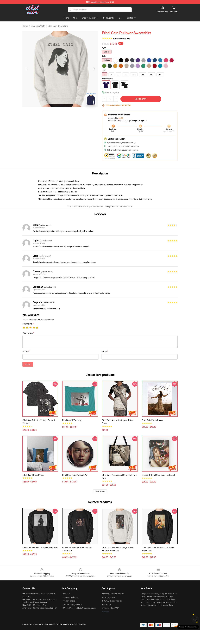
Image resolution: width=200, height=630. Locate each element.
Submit (28, 364)
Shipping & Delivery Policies (113, 594)
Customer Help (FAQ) (110, 608)
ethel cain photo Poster (152, 420)
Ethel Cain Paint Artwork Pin (74, 475)
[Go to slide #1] (53, 112)
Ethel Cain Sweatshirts (58, 26)
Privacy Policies (69, 601)
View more (100, 492)
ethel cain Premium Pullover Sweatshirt (40, 547)
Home (25, 26)
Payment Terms (108, 597)
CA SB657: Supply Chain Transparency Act (79, 608)
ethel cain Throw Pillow (33, 475)
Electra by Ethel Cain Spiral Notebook (158, 475)
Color (104, 56)
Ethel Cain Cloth (38, 26)
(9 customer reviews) (121, 39)
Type (104, 48)
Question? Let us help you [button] (188, 627)
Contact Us (106, 604)
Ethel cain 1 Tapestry (71, 420)
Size (103, 70)
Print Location (108, 78)
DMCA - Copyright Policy (72, 604)
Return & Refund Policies (112, 601)
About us (66, 594)
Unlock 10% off (195, 619)
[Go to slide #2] (67, 112)
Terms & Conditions (70, 597)
